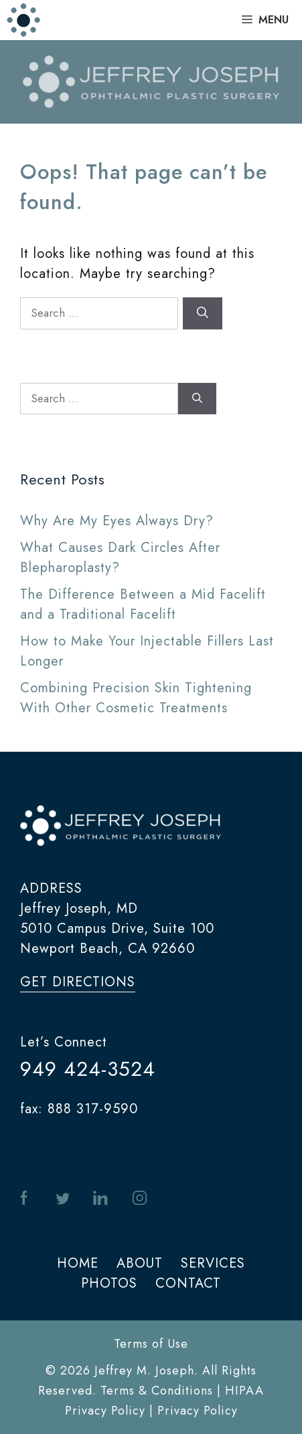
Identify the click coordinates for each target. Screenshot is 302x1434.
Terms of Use (151, 1343)
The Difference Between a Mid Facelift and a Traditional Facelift (143, 604)
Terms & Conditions (156, 1390)
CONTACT (188, 1283)
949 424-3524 (87, 1068)
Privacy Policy (197, 1410)
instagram (139, 1198)
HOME (77, 1263)
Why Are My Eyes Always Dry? (117, 521)
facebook (26, 1198)
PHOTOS (109, 1283)
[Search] (202, 313)
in (100, 1198)
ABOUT (140, 1263)
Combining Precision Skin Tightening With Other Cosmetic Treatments (136, 698)
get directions (77, 982)
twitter (63, 1198)
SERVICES (213, 1263)
